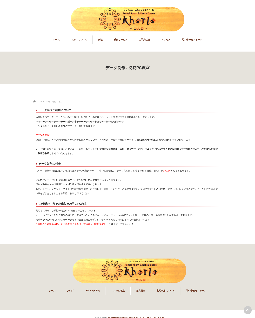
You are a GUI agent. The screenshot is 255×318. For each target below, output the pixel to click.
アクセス (165, 39)
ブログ (70, 290)
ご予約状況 (144, 39)
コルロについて (79, 39)
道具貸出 (140, 290)
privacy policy (92, 290)
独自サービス (121, 39)
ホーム (56, 39)
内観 (100, 39)
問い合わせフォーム (192, 39)
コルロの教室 (118, 290)
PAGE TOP (248, 310)
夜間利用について (165, 290)
